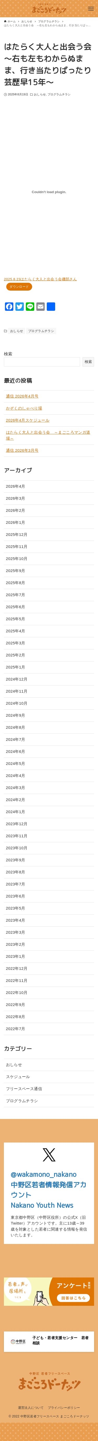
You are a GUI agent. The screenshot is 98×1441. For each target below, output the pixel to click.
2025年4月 (15, 631)
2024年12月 (17, 679)
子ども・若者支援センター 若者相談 (60, 1340)
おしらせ (39, 94)
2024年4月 (15, 775)
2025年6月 (15, 607)
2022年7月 (15, 1028)
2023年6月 (15, 896)
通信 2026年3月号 (22, 450)
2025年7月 (15, 594)
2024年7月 (15, 739)
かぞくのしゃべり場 (24, 408)
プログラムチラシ (59, 94)
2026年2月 (15, 510)
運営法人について (31, 1408)
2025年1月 (15, 667)
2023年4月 (15, 920)
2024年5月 (15, 763)
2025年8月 (15, 582)
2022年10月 (17, 992)
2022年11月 (17, 980)
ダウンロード (19, 287)
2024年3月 (15, 787)
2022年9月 (15, 1004)
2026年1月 (15, 522)
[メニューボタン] (91, 8)
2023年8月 (15, 872)
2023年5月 (15, 908)
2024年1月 (15, 811)
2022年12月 (17, 968)
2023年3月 (15, 932)
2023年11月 (17, 836)
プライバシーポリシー (64, 1408)
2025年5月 (15, 619)
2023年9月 (15, 860)
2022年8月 (15, 1016)
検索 (8, 354)
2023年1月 (15, 956)
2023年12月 (17, 824)
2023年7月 (15, 884)
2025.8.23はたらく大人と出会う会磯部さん (40, 279)
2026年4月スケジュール (28, 420)
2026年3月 (15, 498)
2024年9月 (15, 715)
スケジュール (18, 1076)
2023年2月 (15, 944)
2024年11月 (17, 691)
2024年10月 (17, 703)
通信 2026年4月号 (22, 396)
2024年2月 (15, 799)
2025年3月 (15, 643)
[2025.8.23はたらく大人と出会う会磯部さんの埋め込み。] (49, 192)
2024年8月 (15, 727)
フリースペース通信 (24, 1088)
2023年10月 (17, 848)
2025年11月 (17, 546)
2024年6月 (15, 751)
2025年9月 (15, 570)
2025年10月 (17, 558)
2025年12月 (17, 534)
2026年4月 (15, 486)
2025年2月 (15, 655)
